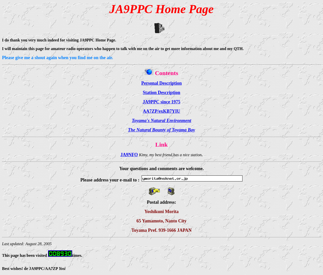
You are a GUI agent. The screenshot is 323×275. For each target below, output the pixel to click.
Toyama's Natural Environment (161, 120)
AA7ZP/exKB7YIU (161, 111)
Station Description (161, 92)
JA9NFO (129, 154)
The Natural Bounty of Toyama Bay (161, 129)
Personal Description (161, 83)
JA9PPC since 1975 (161, 101)
